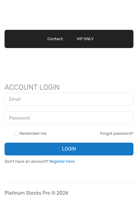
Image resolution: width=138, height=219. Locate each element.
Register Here (61, 161)
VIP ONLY (85, 38)
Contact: (55, 38)
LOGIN (69, 149)
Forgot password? (116, 133)
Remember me (30, 133)
